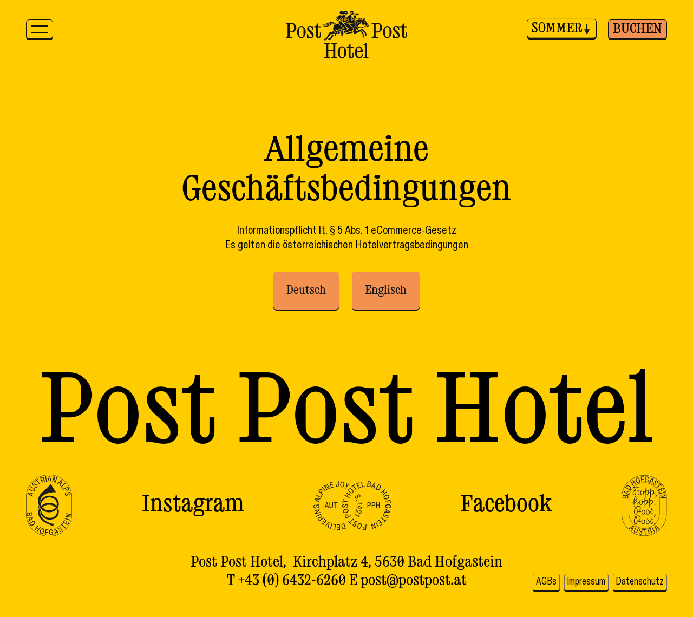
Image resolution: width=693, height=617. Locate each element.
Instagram (193, 505)
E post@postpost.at (408, 583)
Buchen (637, 29)
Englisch (386, 290)
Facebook (506, 505)
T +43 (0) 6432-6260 (286, 583)
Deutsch (306, 290)
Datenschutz (637, 584)
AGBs (594, 562)
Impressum (640, 562)
